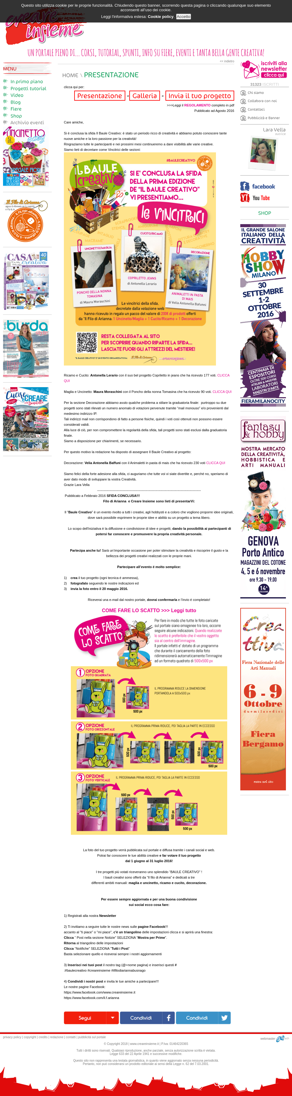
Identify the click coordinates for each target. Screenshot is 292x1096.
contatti (71, 1037)
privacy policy (12, 1037)
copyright (30, 1037)
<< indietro (227, 61)
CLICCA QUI (222, 392)
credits (43, 1037)
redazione (57, 1037)
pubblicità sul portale (92, 1037)
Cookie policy (161, 16)
